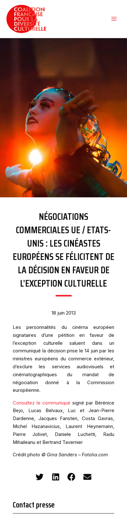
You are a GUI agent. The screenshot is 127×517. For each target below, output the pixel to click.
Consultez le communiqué (41, 403)
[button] (39, 477)
